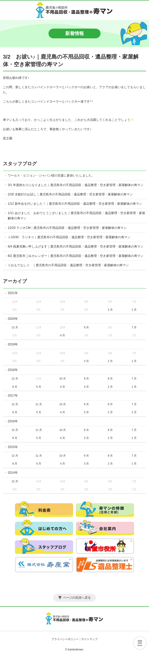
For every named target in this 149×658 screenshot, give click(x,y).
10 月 (62, 378)
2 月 (110, 309)
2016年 (13, 421)
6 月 (14, 386)
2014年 (13, 472)
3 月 (86, 361)
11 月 (39, 404)
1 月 (134, 309)
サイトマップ (89, 639)
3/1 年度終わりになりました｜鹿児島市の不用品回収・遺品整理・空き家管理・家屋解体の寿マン (75, 185)
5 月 (38, 386)
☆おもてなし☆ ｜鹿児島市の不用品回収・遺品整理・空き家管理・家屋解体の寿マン (68, 265)
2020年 (13, 318)
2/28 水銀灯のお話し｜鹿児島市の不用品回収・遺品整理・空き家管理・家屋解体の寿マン (70, 194)
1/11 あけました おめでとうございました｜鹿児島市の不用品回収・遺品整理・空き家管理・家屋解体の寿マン (76, 215)
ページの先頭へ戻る (77, 597)
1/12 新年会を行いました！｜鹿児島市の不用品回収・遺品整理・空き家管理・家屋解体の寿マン (75, 203)
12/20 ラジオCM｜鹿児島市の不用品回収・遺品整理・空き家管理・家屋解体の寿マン (67, 227)
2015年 (13, 447)
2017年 (13, 395)
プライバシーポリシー (65, 639)
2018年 (13, 370)
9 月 (86, 327)
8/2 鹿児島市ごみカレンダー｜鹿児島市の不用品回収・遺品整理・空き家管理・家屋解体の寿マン (75, 255)
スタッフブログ (20, 163)
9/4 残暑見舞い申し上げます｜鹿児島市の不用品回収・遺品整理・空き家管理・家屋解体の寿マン (75, 246)
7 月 (134, 327)
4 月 (62, 335)
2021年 (13, 293)
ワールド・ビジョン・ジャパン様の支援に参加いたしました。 (51, 175)
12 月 (15, 327)
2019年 (13, 344)
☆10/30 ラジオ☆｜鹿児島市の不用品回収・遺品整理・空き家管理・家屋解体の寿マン (69, 237)
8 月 (110, 378)
